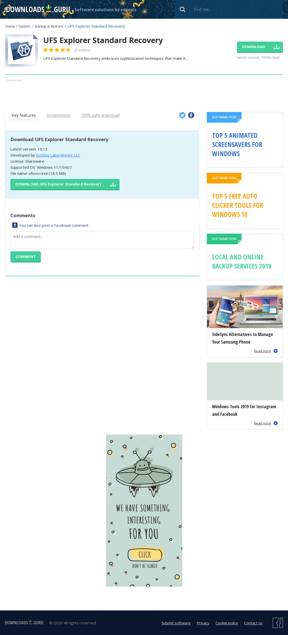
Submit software (176, 622)
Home (10, 26)
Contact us (253, 622)
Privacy (203, 622)
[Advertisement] (137, 94)
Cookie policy (226, 622)
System (24, 26)
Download (58, 183)
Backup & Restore (49, 26)
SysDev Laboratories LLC (58, 155)
